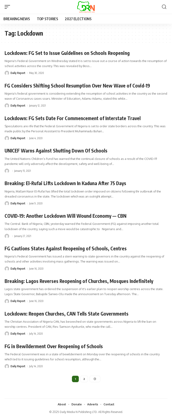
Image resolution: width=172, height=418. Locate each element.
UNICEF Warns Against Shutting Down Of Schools (56, 150)
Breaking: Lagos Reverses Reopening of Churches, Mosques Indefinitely (79, 281)
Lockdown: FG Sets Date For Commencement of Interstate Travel (73, 118)
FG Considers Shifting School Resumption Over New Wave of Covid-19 (77, 85)
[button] (8, 7)
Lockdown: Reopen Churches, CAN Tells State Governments (66, 314)
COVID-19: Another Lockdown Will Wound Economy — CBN (65, 216)
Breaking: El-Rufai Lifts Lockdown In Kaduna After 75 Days (65, 183)
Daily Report (18, 73)
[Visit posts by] (7, 171)
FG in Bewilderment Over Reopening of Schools (54, 346)
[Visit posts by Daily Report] (7, 73)
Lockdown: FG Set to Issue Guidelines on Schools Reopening (67, 53)
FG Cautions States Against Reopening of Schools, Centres (66, 248)
